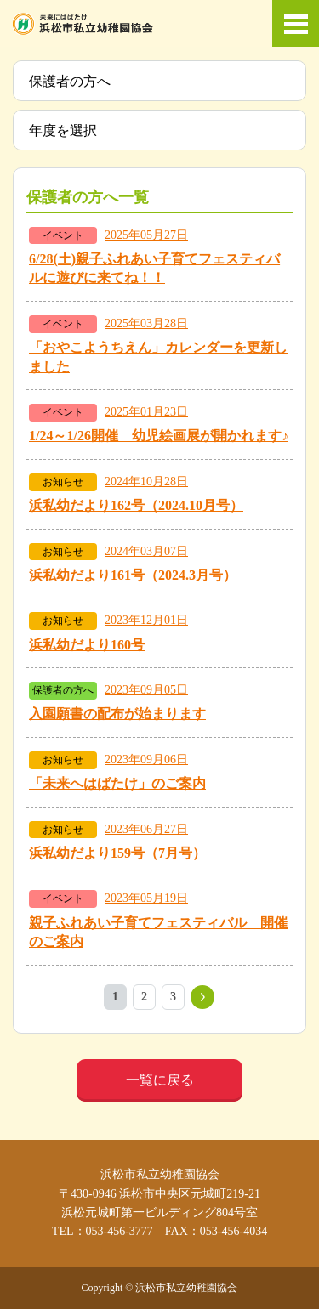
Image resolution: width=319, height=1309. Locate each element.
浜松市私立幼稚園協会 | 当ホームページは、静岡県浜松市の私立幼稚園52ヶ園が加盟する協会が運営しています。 (83, 24)
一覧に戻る (160, 1080)
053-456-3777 (119, 1231)
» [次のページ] (202, 997)
